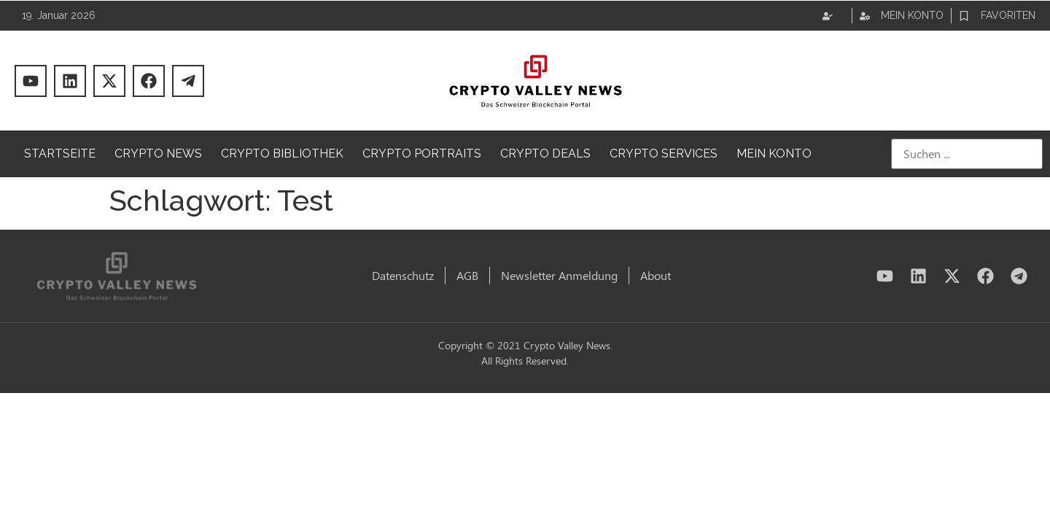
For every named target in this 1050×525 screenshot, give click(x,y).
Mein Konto (774, 153)
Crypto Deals (545, 153)
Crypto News (158, 153)
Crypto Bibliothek (282, 153)
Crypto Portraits (421, 153)
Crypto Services (664, 153)
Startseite (60, 153)
